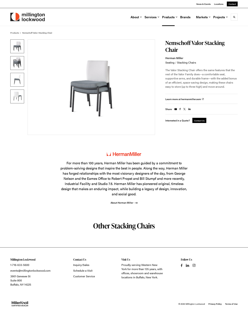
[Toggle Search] (234, 17)
